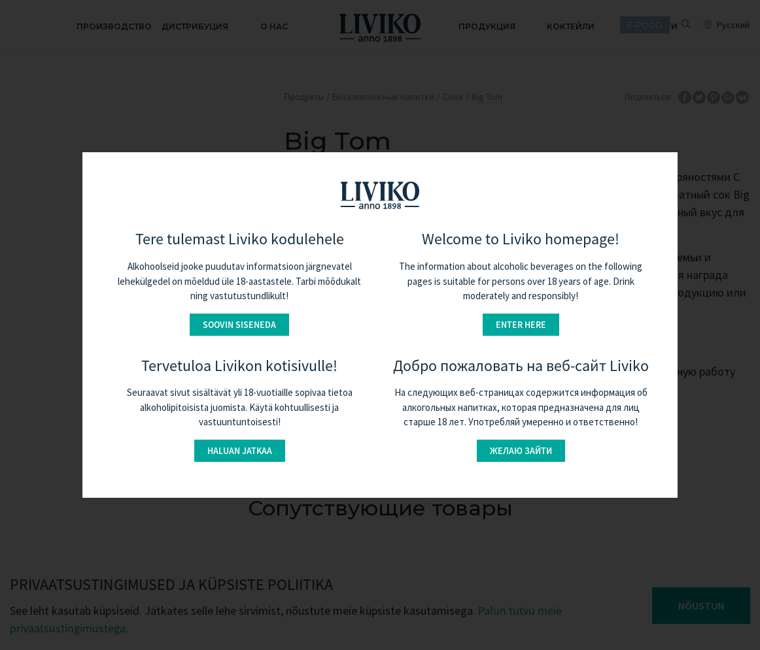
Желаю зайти (521, 451)
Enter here (521, 325)
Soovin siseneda (239, 325)
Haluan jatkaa (239, 451)
